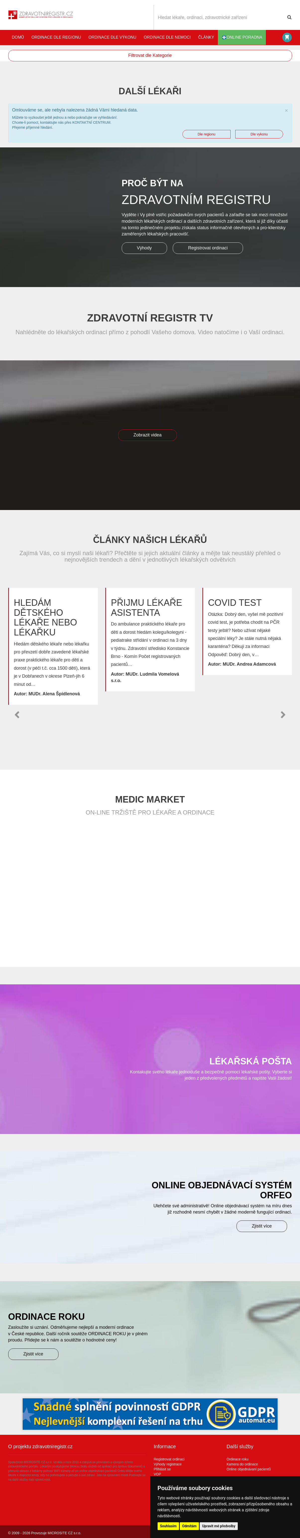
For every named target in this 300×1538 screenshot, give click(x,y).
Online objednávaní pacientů (249, 1469)
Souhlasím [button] (168, 1526)
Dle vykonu (259, 134)
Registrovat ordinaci (208, 247)
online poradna (242, 37)
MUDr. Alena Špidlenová (54, 693)
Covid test (235, 603)
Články (206, 37)
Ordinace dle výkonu (112, 37)
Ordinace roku (237, 1459)
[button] (17, 715)
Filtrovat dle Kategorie (150, 55)
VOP (157, 1474)
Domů (18, 37)
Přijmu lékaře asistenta (146, 608)
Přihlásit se (162, 1469)
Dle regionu (207, 134)
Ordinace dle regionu (56, 37)
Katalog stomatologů (287, 37)
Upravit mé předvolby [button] (218, 1526)
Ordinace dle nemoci (167, 37)
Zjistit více (262, 1226)
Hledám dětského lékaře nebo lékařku (45, 617)
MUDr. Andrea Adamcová (249, 664)
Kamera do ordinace (242, 1464)
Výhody (144, 247)
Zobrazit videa (147, 434)
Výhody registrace (168, 1464)
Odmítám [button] (189, 1526)
